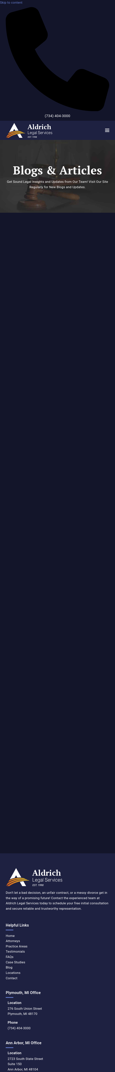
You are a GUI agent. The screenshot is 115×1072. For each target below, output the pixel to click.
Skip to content (11, 2)
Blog (9, 762)
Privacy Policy (10, 973)
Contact (12, 773)
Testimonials (15, 746)
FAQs (10, 752)
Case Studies (15, 757)
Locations (13, 767)
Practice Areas (16, 741)
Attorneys (13, 736)
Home (10, 730)
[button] (107, 130)
